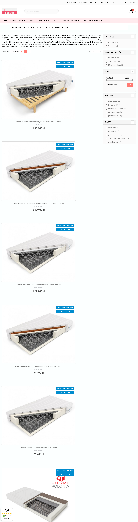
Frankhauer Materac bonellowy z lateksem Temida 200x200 (26, 165)
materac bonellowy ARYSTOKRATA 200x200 (26, 307)
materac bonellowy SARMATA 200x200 (78, 236)
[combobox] (41, 11)
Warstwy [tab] (111, 96)
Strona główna (17, 27)
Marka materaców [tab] (115, 52)
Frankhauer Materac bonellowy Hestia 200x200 (26, 227)
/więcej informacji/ (77, 507)
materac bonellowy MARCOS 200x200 (78, 307)
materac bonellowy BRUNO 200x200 (26, 378)
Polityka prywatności (11, 492)
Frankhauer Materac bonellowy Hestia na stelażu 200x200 (26, 101)
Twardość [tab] (112, 37)
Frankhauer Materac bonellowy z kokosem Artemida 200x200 (78, 165)
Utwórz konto (130, 2)
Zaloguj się (116, 2)
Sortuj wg (5, 51)
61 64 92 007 (60, 488)
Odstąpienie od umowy (12, 504)
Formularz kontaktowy (101, 496)
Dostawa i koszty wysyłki (13, 496)
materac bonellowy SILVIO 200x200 (78, 378)
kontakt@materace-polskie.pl (64, 492)
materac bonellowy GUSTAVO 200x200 (26, 449)
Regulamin (7, 488)
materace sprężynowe (34, 27)
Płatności (7, 500)
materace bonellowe (53, 27)
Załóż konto (97, 492)
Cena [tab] (109, 71)
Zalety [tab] (110, 122)
